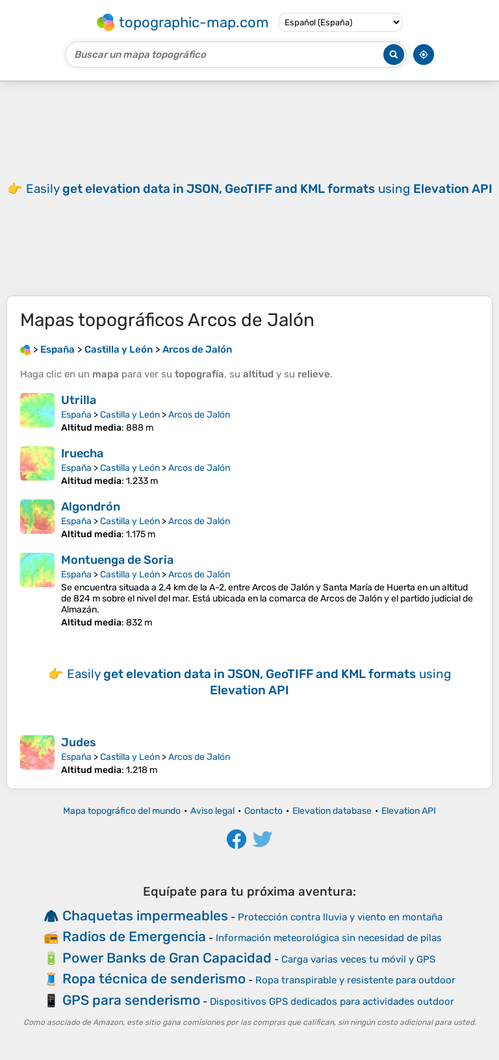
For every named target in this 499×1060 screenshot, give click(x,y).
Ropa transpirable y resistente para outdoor (355, 980)
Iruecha (82, 453)
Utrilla (78, 400)
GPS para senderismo (131, 1000)
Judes (78, 742)
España (76, 414)
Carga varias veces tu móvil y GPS (358, 959)
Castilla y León (130, 414)
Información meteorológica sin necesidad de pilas (329, 938)
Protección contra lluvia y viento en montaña (340, 917)
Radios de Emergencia (134, 936)
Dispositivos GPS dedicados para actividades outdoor (332, 1001)
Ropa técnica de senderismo (154, 978)
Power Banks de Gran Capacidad (167, 958)
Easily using (259, 188)
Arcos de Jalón (199, 414)
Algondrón (90, 506)
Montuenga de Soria (117, 560)
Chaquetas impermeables (145, 915)
